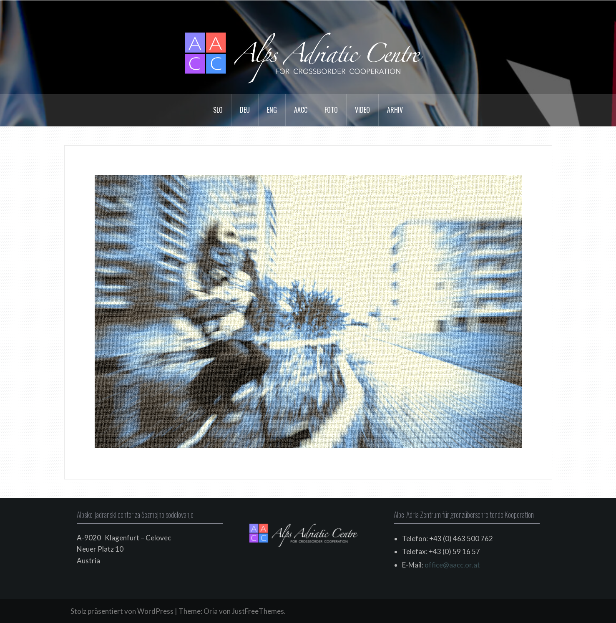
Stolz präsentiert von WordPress (121, 611)
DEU (245, 110)
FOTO (331, 110)
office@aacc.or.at (452, 564)
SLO (218, 110)
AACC (300, 110)
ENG (272, 110)
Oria (211, 611)
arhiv (395, 110)
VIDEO (362, 110)
